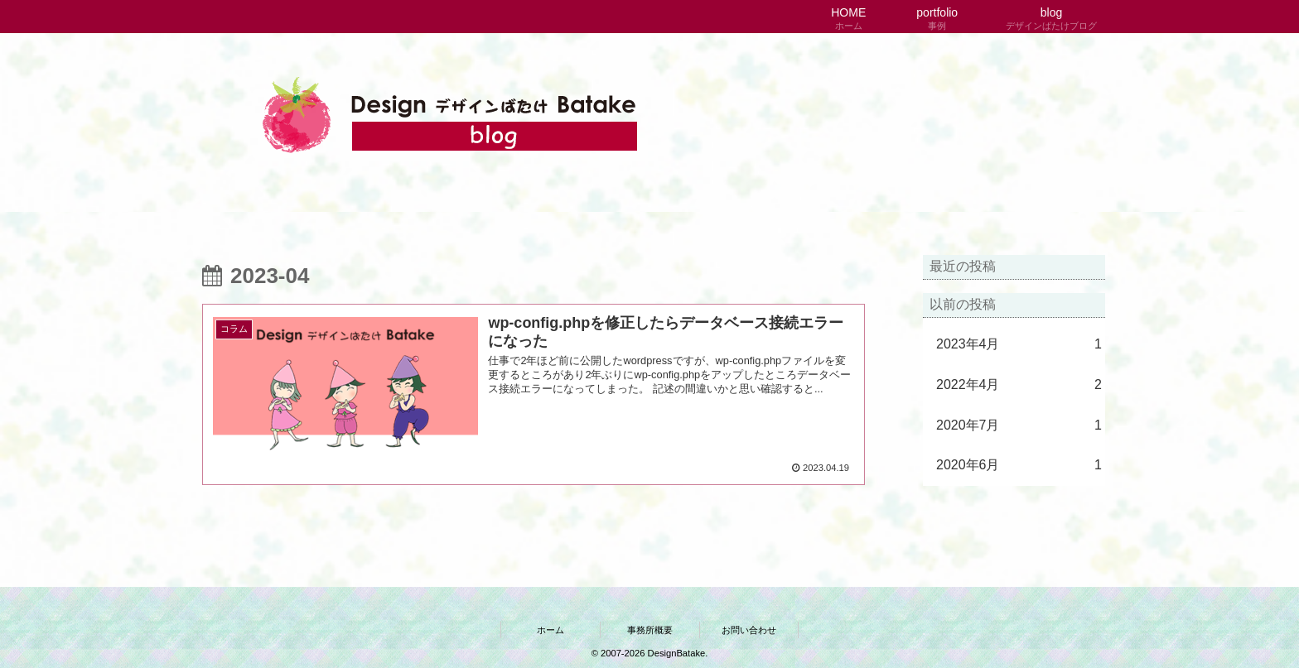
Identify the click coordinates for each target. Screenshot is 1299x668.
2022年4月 (1019, 385)
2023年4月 (1019, 345)
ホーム (550, 630)
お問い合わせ (749, 630)
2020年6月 (1019, 466)
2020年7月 (1019, 426)
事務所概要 (650, 630)
